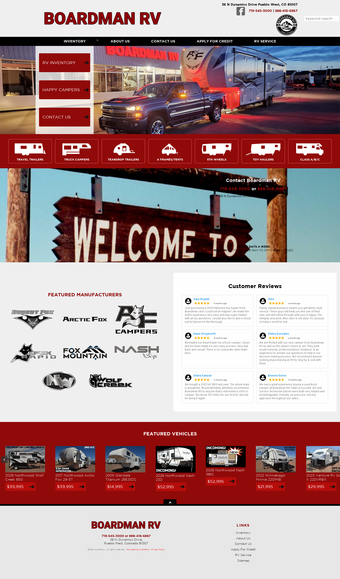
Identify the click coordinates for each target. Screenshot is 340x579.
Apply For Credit (215, 41)
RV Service (243, 555)
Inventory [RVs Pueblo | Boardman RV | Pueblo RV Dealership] (75, 41)
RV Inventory (59, 62)
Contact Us (56, 117)
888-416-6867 (286, 11)
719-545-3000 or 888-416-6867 (126, 536)
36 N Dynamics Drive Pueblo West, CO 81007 (260, 4)
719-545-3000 (260, 11)
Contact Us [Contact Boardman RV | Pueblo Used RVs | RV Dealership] (163, 41)
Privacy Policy (158, 549)
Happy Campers (61, 89)
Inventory (243, 532)
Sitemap (243, 560)
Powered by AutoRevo (138, 549)
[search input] (321, 18)
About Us (243, 538)
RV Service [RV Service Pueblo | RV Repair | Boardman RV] (265, 41)
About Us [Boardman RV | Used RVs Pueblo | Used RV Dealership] (120, 41)
